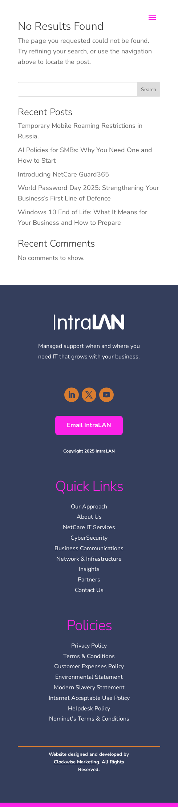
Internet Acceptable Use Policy (89, 698)
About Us (89, 517)
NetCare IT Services (89, 527)
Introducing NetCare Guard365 (63, 174)
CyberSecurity (89, 538)
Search (148, 89)
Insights (89, 569)
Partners (89, 580)
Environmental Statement (89, 677)
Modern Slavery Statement (89, 688)
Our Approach (89, 507)
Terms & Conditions (89, 656)
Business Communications (89, 548)
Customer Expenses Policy (89, 666)
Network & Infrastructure (89, 559)
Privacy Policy (89, 646)
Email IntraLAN (89, 425)
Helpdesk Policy (89, 709)
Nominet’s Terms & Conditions (89, 719)
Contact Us (89, 590)
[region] (98, 769)
